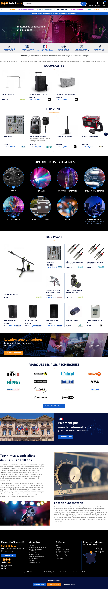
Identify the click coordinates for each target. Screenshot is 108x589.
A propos (31, 545)
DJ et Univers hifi (13, 220)
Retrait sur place (33, 558)
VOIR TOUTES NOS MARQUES (54, 406)
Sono (13, 190)
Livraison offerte (33, 553)
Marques (31, 560)
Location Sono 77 (94, 220)
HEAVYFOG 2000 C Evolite (90, 137)
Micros (67, 220)
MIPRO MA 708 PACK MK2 (38, 137)
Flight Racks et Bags (40, 220)
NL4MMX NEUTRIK (72, 321)
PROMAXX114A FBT (10, 321)
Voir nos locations (14, 353)
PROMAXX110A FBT (52, 321)
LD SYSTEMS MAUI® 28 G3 (64, 137)
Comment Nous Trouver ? (36, 556)
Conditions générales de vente (37, 547)
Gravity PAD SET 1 (8, 94)
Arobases (85, 572)
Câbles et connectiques (94, 191)
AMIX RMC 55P (8, 137)
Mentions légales (34, 554)
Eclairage (41, 191)
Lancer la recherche (83, 4)
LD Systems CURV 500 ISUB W (65, 94)
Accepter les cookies (39, 584)
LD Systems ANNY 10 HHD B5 (38, 94)
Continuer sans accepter (69, 584)
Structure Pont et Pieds (67, 191)
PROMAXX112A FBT (31, 321)
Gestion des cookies (34, 562)
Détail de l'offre (66, 437)
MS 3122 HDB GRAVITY (11, 294)
